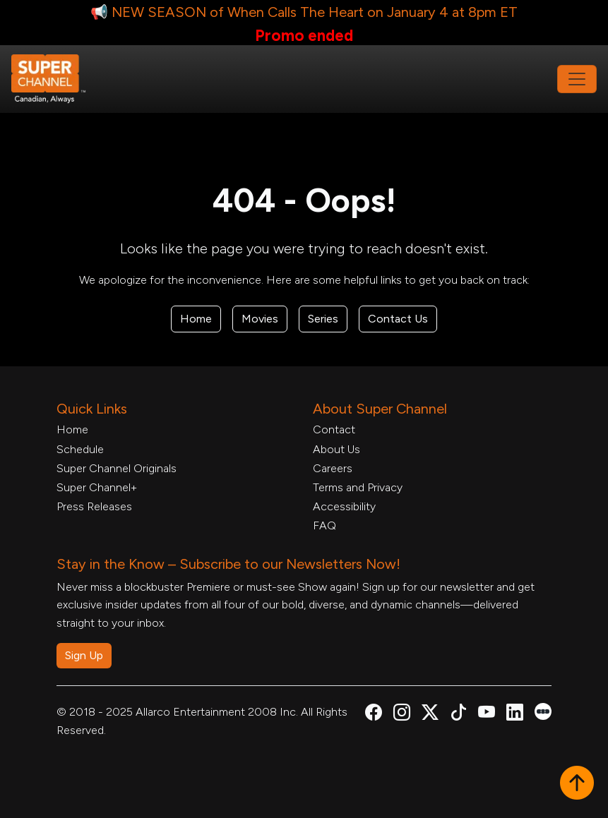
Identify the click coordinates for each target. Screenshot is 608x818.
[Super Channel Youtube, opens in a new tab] (486, 714)
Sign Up (84, 655)
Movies (260, 318)
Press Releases (94, 506)
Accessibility (344, 506)
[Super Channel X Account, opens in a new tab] (430, 714)
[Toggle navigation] (577, 79)
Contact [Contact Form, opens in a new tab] (334, 429)
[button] (577, 784)
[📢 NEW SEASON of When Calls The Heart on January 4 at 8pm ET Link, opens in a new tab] (304, 22)
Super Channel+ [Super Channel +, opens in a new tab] (96, 487)
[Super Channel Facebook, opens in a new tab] (373, 714)
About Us (336, 449)
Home (196, 318)
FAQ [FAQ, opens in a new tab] (324, 525)
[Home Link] (58, 79)
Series (323, 318)
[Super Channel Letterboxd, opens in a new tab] (543, 710)
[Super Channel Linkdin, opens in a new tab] (514, 714)
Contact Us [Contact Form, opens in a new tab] (398, 318)
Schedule (80, 449)
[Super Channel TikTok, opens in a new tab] (458, 714)
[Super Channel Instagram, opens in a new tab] (401, 714)
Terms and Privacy (358, 487)
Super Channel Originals (116, 468)
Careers (332, 468)
